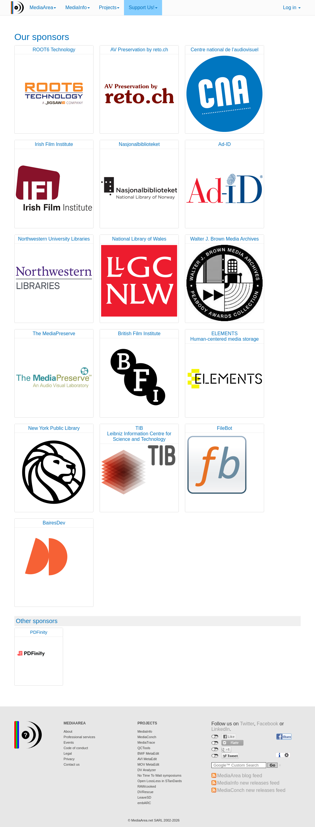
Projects (109, 7)
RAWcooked (146, 786)
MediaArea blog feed (239, 775)
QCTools (143, 748)
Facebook (267, 723)
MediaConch (146, 737)
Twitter (247, 723)
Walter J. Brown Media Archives (224, 238)
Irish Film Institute (54, 144)
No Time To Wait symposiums (159, 775)
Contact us (72, 764)
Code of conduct (76, 748)
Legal (68, 753)
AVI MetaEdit (147, 759)
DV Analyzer (146, 770)
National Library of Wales (139, 238)
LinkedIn (220, 729)
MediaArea (43, 7)
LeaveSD (144, 797)
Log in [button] (292, 7)
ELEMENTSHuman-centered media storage (224, 336)
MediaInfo (77, 7)
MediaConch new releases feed (251, 790)
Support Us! (143, 7)
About (68, 731)
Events (69, 742)
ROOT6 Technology (54, 49)
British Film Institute (139, 333)
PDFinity (39, 632)
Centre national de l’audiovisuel (224, 49)
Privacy (69, 759)
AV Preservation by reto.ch (139, 49)
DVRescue (145, 792)
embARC (144, 803)
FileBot (224, 428)
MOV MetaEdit (148, 764)
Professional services (79, 737)
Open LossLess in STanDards (159, 781)
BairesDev (54, 522)
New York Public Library (54, 428)
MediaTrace (146, 742)
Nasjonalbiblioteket (139, 144)
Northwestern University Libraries (54, 238)
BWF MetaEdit (148, 753)
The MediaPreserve (54, 333)
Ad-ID (224, 144)
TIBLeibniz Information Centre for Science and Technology (139, 434)
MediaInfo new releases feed (248, 782)
